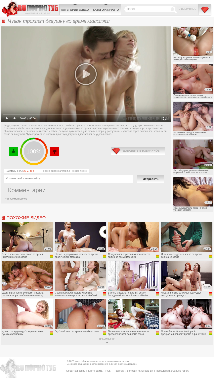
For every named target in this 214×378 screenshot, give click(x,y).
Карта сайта (95, 370)
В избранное (187, 9)
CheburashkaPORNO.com (30, 8)
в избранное (138, 151)
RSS (108, 370)
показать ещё (107, 339)
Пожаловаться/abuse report (172, 370)
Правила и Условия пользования (133, 370)
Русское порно (78, 171)
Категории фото (106, 9)
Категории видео (75, 9)
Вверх (206, 355)
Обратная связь (75, 370)
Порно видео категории (56, 171)
